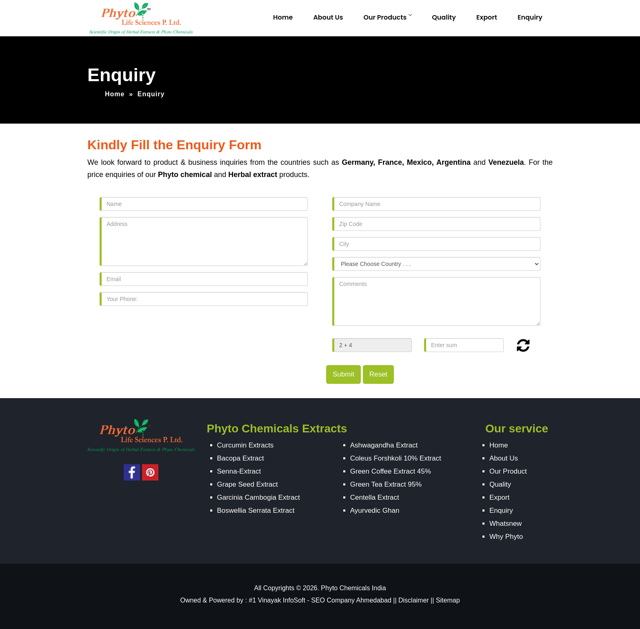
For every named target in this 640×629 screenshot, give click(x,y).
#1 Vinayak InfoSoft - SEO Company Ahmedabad (320, 600)
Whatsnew (505, 523)
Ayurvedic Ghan (375, 510)
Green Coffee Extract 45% (390, 471)
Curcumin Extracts (245, 445)
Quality (444, 17)
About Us (328, 17)
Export (486, 17)
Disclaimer (413, 600)
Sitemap (448, 600)
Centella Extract (374, 497)
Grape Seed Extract (247, 484)
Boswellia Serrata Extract (256, 510)
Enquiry (530, 17)
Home (283, 17)
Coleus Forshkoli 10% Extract (395, 458)
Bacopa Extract (240, 458)
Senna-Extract (239, 471)
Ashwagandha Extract (384, 445)
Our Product (508, 471)
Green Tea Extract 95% (386, 484)
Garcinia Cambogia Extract (258, 497)
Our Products (387, 17)
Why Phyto (506, 536)
